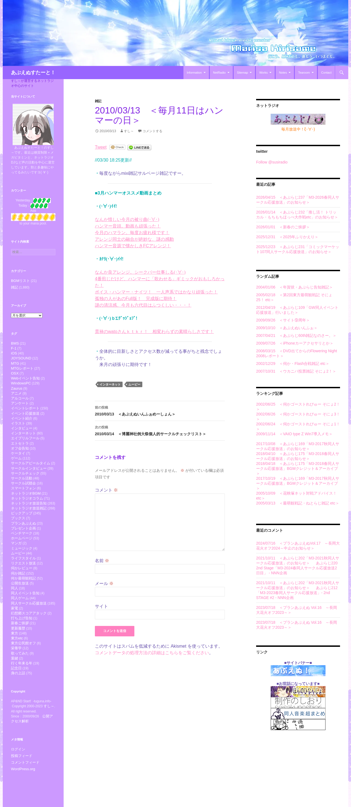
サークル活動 (21, 492)
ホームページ (21, 558)
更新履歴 (18, 657)
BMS (15, 344)
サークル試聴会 (23, 497)
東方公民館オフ (23, 673)
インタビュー (21, 437)
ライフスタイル (23, 580)
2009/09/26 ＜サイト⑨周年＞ (283, 320)
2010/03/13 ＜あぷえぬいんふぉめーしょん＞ (160, 410)
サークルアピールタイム (30, 475)
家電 (14, 635)
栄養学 (16, 678)
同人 (14, 613)
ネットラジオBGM (26, 508)
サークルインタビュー (29, 481)
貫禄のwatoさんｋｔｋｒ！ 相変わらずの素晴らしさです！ (154, 331)
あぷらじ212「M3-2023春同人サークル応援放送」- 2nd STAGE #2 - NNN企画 (297, 593)
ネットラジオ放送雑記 (29, 525)
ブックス (18, 536)
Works (263, 72)
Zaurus (16, 393)
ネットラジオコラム (27, 514)
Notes (283, 72)
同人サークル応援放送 (29, 629)
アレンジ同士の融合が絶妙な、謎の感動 (134, 239)
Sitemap (242, 72)
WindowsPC (21, 388)
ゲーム (16, 470)
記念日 (16, 700)
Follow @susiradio (272, 162)
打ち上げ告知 (21, 646)
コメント (106, 490)
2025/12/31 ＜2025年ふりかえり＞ (287, 237)
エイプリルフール (25, 448)
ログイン (17, 782)
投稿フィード (21, 789)
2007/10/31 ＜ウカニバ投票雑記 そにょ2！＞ (296, 371)
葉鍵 (14, 689)
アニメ (16, 398)
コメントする (152, 131)
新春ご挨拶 (20, 651)
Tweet (101, 147)
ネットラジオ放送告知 (29, 519)
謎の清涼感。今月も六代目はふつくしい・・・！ (143, 305)
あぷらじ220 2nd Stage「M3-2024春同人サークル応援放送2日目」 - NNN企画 (297, 568)
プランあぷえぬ (23, 541)
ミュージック (21, 569)
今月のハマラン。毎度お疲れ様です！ (132, 232)
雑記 (98, 101)
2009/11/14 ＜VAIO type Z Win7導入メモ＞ (294, 434)
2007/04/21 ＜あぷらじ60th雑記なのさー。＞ (296, 335)
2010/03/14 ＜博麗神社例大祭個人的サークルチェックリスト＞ (160, 430)
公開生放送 (20, 607)
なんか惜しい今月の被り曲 (127, 219)
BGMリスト (19, 281)
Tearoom (304, 72)
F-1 (13, 349)
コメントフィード (24, 795)
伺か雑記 (18, 596)
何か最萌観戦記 (23, 602)
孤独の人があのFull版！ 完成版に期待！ (136, 298)
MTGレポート (22, 371)
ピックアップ (21, 530)
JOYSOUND (21, 360)
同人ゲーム (20, 624)
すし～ (129, 131)
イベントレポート (25, 415)
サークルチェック (25, 486)
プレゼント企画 (23, 547)
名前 (102, 560)
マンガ (16, 563)
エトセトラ (20, 453)
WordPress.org (22, 802)
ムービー (134, 384)
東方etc (17, 667)
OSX (15, 377)
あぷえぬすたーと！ (33, 72)
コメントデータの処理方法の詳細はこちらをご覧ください (152, 652)
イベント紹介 (21, 426)
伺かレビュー (21, 591)
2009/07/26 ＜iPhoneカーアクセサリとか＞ (294, 343)
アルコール (20, 404)
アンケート (20, 409)
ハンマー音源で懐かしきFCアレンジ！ (133, 245)
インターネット (110, 384)
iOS (14, 355)
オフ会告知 (20, 459)
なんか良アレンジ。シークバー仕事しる (140, 272)
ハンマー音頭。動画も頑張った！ (128, 226)
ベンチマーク (21, 552)
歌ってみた (20, 684)
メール (104, 583)
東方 (14, 662)
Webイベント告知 (25, 382)
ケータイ (18, 464)
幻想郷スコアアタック (29, 640)
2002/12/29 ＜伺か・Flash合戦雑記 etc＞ (292, 363)
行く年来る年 (21, 695)
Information (194, 72)
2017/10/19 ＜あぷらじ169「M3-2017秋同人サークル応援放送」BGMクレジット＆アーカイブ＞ (297, 483)
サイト (101, 606)
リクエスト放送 (23, 585)
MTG (15, 366)
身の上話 (18, 706)
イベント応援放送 (25, 420)
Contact (326, 72)
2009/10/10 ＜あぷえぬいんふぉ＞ (287, 328)
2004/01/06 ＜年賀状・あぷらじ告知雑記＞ (294, 287)
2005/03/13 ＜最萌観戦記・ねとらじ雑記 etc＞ (297, 503)
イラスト (18, 431)
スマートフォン (23, 503)
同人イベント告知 (25, 618)
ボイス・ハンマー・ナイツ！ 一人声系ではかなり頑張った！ (156, 292)
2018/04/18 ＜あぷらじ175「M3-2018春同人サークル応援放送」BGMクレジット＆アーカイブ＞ (297, 468)
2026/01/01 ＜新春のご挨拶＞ (283, 227)
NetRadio (219, 72)
